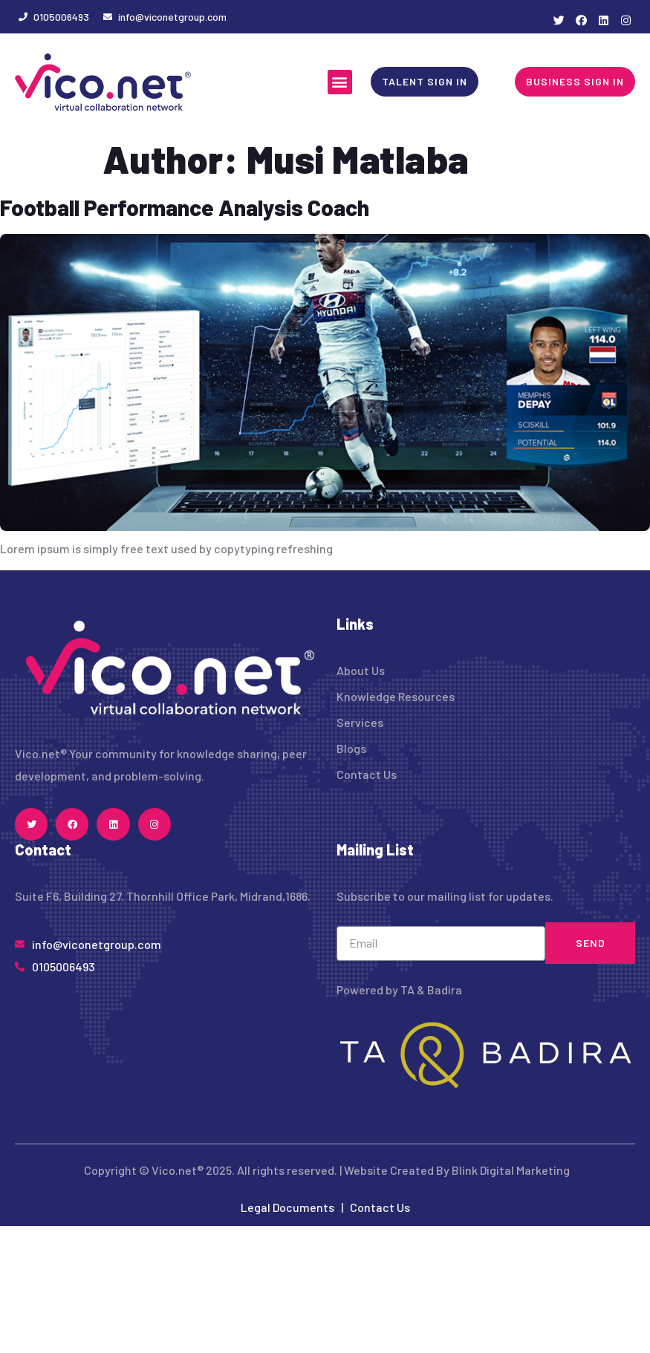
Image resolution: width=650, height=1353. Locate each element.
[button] (340, 82)
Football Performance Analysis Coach (184, 207)
